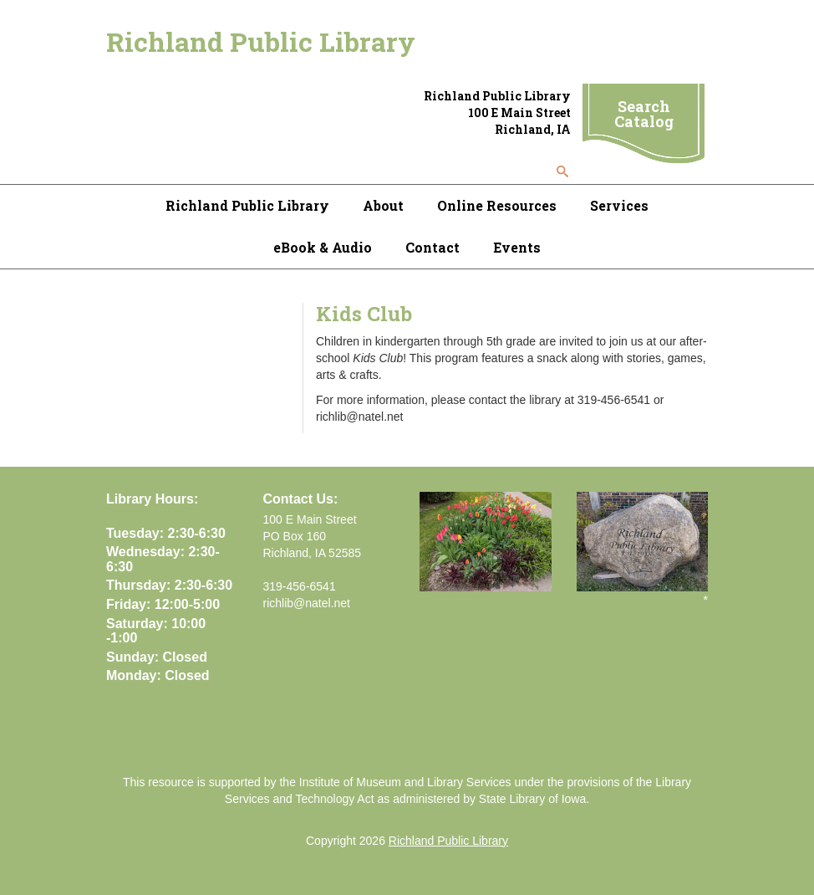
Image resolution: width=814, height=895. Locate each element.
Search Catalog (644, 113)
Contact (432, 247)
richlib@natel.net (307, 603)
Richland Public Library (260, 41)
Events (517, 247)
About (383, 205)
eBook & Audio (322, 247)
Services (619, 205)
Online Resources (497, 205)
